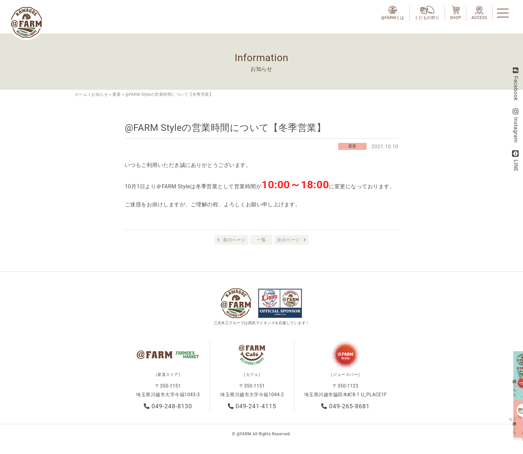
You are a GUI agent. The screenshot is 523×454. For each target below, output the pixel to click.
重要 (116, 94)
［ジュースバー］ (345, 378)
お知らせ (99, 94)
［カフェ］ (251, 378)
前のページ (234, 239)
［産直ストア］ (167, 378)
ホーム (81, 94)
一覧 (261, 239)
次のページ (288, 239)
